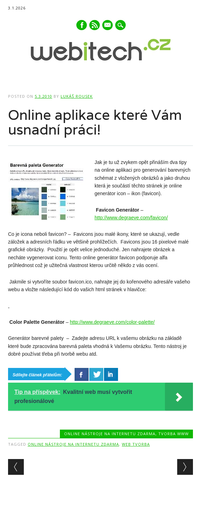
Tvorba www (173, 433)
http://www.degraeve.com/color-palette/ (112, 322)
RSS (94, 25)
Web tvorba (136, 444)
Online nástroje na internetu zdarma (109, 433)
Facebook (81, 25)
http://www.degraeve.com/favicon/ (131, 217)
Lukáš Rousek (77, 96)
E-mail (108, 25)
